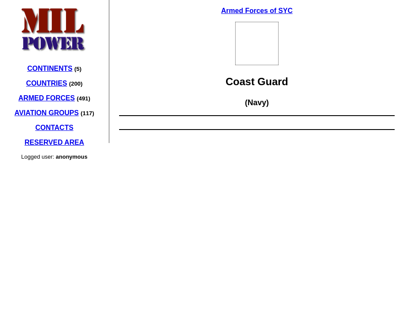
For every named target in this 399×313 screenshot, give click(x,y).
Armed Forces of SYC (257, 10)
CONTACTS (54, 127)
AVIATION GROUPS (46, 113)
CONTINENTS (50, 68)
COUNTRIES (46, 83)
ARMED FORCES (46, 98)
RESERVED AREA (54, 142)
